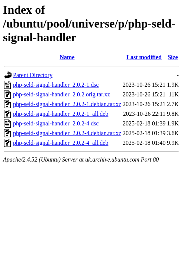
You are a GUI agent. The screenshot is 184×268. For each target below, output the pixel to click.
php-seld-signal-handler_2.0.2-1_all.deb (60, 114)
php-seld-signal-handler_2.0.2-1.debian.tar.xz (67, 104)
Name (67, 57)
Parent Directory (32, 75)
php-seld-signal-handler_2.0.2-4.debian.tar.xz (67, 133)
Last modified (144, 57)
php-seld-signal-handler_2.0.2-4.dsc (56, 123)
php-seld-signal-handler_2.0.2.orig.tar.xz (61, 94)
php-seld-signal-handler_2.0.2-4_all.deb (60, 143)
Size (173, 57)
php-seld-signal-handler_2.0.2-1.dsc (56, 85)
